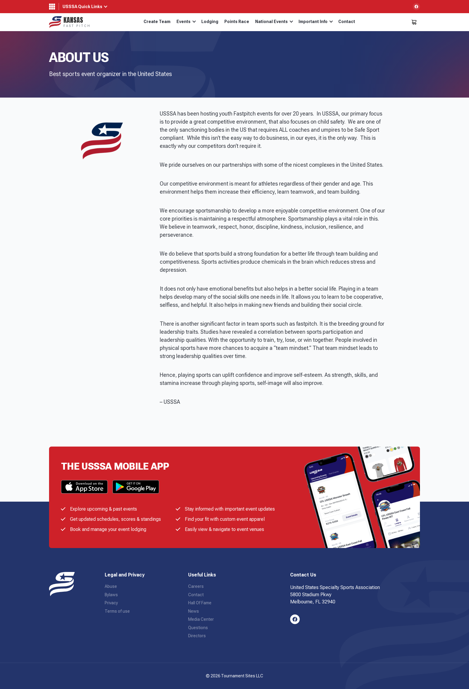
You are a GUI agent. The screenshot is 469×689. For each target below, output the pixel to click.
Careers (196, 586)
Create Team (157, 21)
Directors (197, 635)
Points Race (236, 21)
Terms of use (117, 611)
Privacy (111, 602)
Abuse (111, 586)
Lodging (209, 21)
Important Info (316, 21)
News (193, 611)
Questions (198, 627)
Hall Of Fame (199, 602)
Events (186, 21)
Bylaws (111, 594)
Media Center (201, 619)
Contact (346, 21)
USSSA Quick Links (82, 6)
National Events (274, 21)
